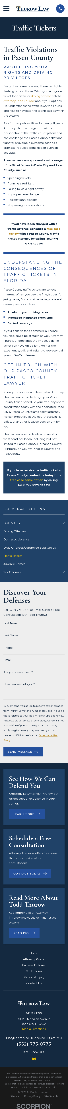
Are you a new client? (18, 672)
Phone (8, 647)
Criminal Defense (34, 965)
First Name (11, 623)
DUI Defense (34, 971)
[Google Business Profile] (34, 1058)
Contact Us (34, 983)
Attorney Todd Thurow (18, 101)
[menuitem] (31, 523)
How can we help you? (19, 684)
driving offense (41, 96)
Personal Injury (34, 977)
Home (34, 953)
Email (7, 660)
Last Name (10, 635)
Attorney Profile (34, 959)
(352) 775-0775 (34, 1044)
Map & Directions (34, 1029)
